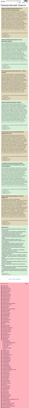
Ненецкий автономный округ (7, 327)
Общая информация (6, 341)
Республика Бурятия (6, 356)
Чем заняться (5, 346)
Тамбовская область (6, 388)
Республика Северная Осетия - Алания (9, 369)
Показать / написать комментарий (14, 279)
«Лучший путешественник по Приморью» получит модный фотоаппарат (14, 266)
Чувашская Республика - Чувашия (8, 403)
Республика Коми (5, 362)
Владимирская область (6, 294)
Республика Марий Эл (6, 365)
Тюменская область (6, 393)
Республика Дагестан (6, 357)
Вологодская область (6, 296)
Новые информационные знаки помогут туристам (11, 234)
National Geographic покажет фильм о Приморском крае (12, 232)
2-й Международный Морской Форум (9, 267)
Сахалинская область (6, 381)
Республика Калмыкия (6, 360)
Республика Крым (5, 364)
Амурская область (5, 287)
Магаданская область (6, 322)
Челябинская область (6, 400)
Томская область (5, 391)
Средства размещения (7, 347)
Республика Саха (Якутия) (7, 368)
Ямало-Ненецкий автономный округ (8, 405)
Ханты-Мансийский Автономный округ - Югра (10, 399)
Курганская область (6, 316)
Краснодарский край (6, 314)
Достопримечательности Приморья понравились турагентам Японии (14, 269)
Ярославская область (6, 407)
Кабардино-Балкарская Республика (8, 303)
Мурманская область (6, 326)
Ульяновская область (6, 396)
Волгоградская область (6, 295)
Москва (3, 323)
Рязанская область (5, 376)
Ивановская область (6, 300)
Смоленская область (6, 385)
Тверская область (5, 389)
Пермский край (5, 338)
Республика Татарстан (6, 370)
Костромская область (6, 312)
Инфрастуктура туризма (7, 343)
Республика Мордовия (6, 366)
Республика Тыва (5, 372)
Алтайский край (5, 285)
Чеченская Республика (6, 401)
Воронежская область (6, 298)
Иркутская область (5, 302)
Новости (4, 349)
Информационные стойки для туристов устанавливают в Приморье (14, 254)
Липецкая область (5, 321)
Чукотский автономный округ (7, 404)
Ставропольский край (6, 387)
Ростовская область (6, 374)
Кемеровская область (6, 310)
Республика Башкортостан (7, 354)
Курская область (5, 318)
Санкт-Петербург (5, 379)
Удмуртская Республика (6, 395)
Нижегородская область (6, 329)
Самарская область (5, 377)
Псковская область (5, 350)
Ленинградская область (6, 319)
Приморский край (5, 339)
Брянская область (5, 292)
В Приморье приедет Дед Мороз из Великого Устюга (11, 239)
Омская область (5, 333)
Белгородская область (6, 291)
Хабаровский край (5, 397)
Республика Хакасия (6, 373)
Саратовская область (6, 380)
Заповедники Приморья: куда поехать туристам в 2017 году (12, 243)
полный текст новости (5, 68)
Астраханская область (6, 290)
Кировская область (5, 311)
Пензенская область (6, 337)
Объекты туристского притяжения (9, 342)
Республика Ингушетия (6, 358)
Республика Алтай (5, 353)
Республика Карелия (6, 361)
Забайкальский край (5, 299)
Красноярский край (5, 315)
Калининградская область (7, 304)
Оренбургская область (6, 334)
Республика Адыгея (6, 352)
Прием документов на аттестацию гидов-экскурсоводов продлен (14, 231)
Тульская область (5, 392)
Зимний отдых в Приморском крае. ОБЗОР (9, 251)
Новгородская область (6, 330)
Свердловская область (6, 383)
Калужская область (5, 306)
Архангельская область (6, 288)
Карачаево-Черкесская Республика (8, 308)
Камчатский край (5, 307)
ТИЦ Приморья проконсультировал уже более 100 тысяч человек (14, 235)
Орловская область (5, 335)
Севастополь (4, 384)
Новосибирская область (6, 331)
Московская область (6, 325)
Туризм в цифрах (6, 345)
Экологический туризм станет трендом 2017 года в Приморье (13, 249)
